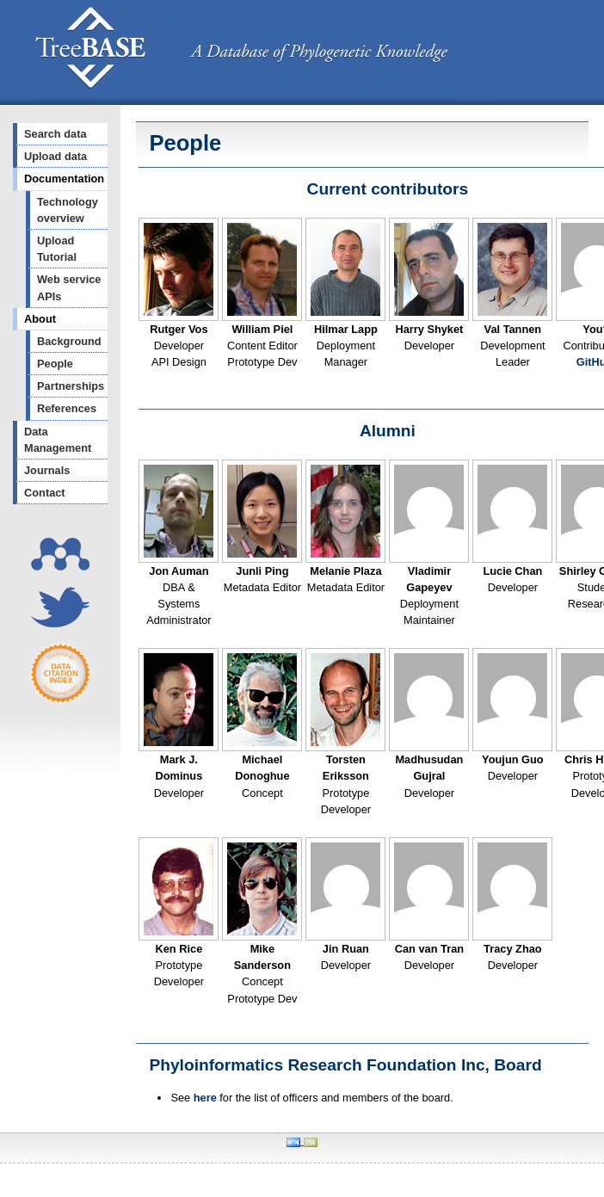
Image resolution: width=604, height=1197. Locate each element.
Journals (47, 470)
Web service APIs (69, 287)
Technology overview (67, 210)
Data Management (57, 439)
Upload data (55, 156)
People (55, 363)
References (66, 408)
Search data (55, 133)
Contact (44, 492)
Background (69, 341)
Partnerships (70, 385)
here (205, 1097)
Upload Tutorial (57, 248)
